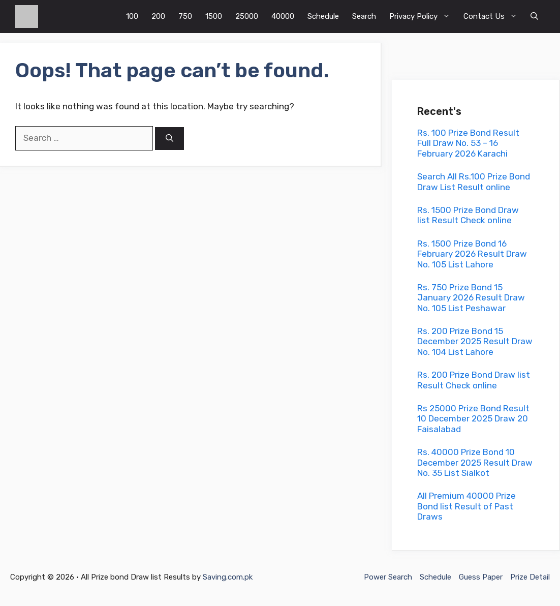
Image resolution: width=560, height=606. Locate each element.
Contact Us (493, 16)
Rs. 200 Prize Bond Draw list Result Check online (473, 380)
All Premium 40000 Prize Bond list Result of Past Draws (466, 506)
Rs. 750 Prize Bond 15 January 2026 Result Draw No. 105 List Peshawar (471, 297)
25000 (246, 16)
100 (132, 16)
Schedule (323, 16)
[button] (534, 16)
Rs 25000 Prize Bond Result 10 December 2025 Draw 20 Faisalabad (473, 418)
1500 (213, 16)
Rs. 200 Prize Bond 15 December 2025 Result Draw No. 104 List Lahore (475, 341)
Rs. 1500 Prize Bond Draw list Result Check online (468, 215)
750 (185, 16)
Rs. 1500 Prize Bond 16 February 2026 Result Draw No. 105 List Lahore (472, 253)
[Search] (169, 138)
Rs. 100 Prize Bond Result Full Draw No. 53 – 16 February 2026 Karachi (468, 143)
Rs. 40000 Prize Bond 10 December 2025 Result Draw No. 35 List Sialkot (475, 462)
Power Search (388, 577)
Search (364, 16)
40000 (282, 16)
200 (158, 16)
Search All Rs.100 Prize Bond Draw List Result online (473, 181)
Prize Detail (530, 577)
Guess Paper (481, 577)
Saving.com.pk (228, 577)
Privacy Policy (423, 16)
